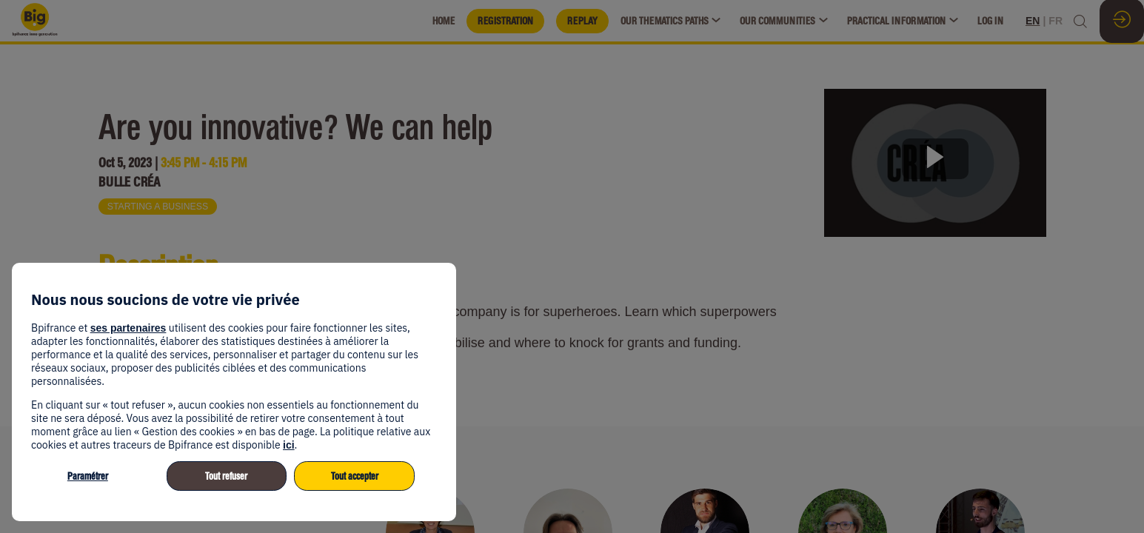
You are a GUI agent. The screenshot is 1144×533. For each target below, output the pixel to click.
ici (289, 445)
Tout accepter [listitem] (354, 476)
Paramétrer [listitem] (87, 476)
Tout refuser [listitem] (226, 476)
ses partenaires (128, 328)
